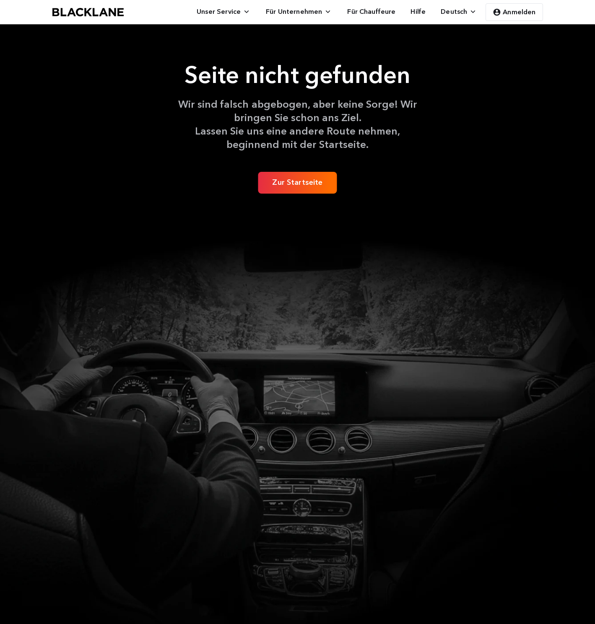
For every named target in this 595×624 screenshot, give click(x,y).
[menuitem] (223, 11)
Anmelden (514, 12)
